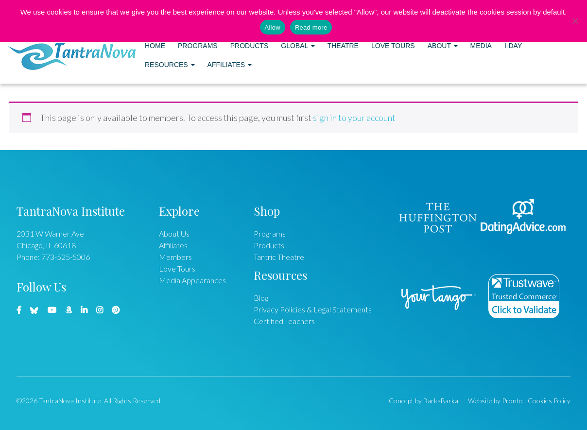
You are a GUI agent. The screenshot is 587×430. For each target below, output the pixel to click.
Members (175, 256)
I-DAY (513, 46)
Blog (261, 297)
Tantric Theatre (279, 256)
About (443, 46)
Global (297, 46)
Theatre (343, 46)
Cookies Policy (549, 400)
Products (249, 46)
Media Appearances (192, 280)
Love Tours (393, 46)
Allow (272, 27)
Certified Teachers (284, 321)
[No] (575, 21)
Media (481, 46)
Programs (198, 46)
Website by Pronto (495, 400)
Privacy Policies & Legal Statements (313, 309)
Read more (311, 27)
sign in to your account (354, 117)
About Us (174, 233)
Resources (170, 65)
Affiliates (229, 65)
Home (155, 46)
